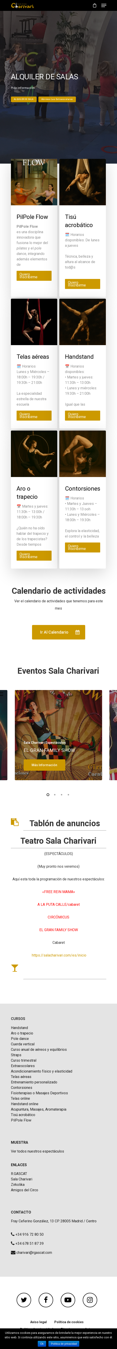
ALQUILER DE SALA (24, 99)
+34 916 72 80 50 (29, 1234)
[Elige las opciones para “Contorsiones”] (82, 547)
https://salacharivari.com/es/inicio (59, 955)
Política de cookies (69, 1322)
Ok (42, 1343)
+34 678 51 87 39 (29, 1243)
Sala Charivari (21, 1179)
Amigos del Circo (24, 1190)
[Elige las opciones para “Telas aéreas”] (34, 416)
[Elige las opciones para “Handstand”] (82, 416)
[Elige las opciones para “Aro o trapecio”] (34, 556)
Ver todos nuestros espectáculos (37, 1151)
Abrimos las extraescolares (57, 99)
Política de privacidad (64, 1343)
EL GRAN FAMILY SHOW (49, 750)
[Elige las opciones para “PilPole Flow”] (34, 276)
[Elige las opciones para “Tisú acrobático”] (82, 284)
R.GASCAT (19, 1174)
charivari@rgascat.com (34, 1253)
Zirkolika (18, 1185)
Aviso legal (38, 1322)
